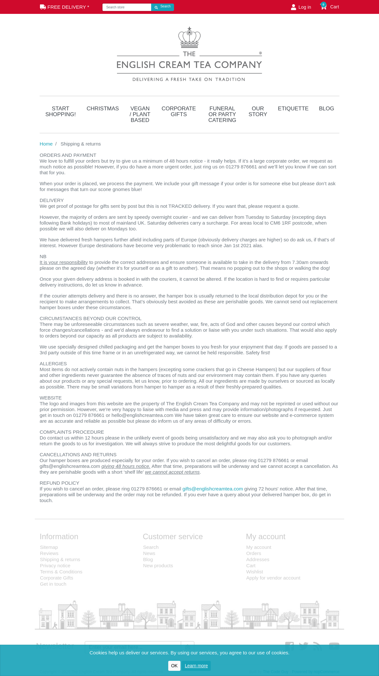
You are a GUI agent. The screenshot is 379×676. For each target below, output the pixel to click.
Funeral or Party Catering (222, 114)
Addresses (257, 559)
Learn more (196, 665)
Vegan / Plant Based (140, 114)
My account (258, 547)
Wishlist (254, 571)
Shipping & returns (60, 559)
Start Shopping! (60, 111)
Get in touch (53, 584)
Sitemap (49, 547)
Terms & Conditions (61, 571)
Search (151, 547)
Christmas (103, 109)
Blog (326, 109)
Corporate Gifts (179, 111)
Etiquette (293, 109)
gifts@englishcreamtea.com (212, 488)
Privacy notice (55, 565)
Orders (253, 553)
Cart (251, 565)
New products (158, 565)
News (149, 553)
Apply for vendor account (273, 577)
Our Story (257, 111)
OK (174, 665)
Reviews (49, 553)
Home (46, 143)
